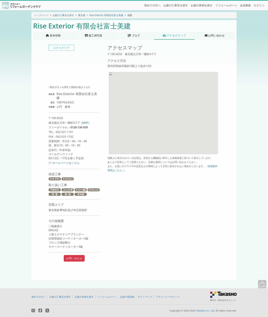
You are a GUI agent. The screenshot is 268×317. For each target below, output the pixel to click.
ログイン (259, 5)
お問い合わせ (74, 258)
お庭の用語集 (127, 296)
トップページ (41, 15)
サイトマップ (145, 296)
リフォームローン (226, 5)
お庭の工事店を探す (175, 5)
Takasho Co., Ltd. (205, 310)
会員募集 (245, 5)
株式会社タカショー (227, 300)
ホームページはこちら (66, 163)
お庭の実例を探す (202, 5)
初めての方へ (152, 5)
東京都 (81, 15)
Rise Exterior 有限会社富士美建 (106, 15)
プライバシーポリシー (168, 296)
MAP (85, 123)
